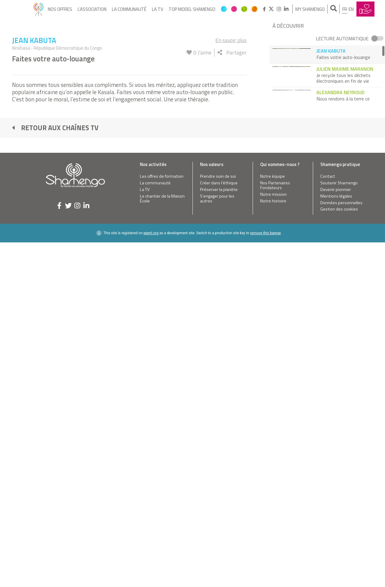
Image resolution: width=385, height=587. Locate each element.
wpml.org (151, 506)
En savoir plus (231, 313)
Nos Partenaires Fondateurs (275, 458)
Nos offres (60, 9)
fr (344, 9)
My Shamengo (310, 9)
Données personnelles (341, 476)
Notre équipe (272, 449)
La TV (157, 9)
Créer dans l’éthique (219, 456)
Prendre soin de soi (218, 449)
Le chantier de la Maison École (162, 471)
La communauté (129, 9)
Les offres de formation (161, 449)
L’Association (92, 9)
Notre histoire (273, 474)
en (351, 9)
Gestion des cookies (339, 482)
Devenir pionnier (335, 462)
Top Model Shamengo (192, 9)
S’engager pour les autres (217, 471)
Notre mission (273, 467)
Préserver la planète (219, 462)
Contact (327, 449)
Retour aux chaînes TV (55, 401)
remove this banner (265, 506)
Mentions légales (336, 469)
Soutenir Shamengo (339, 456)
